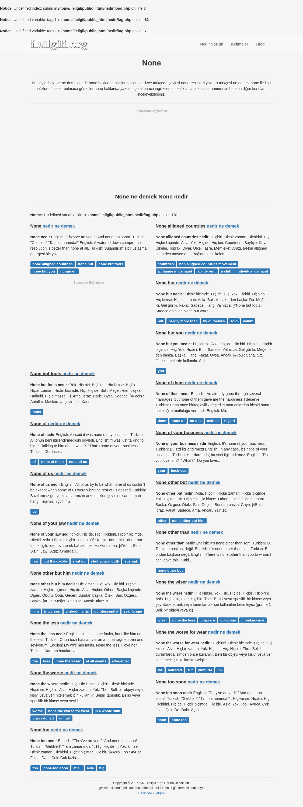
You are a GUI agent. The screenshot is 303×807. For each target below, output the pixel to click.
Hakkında (145, 793)
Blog (260, 44)
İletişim (160, 793)
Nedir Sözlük (211, 44)
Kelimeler (239, 44)
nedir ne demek (59, 225)
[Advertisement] (151, 150)
